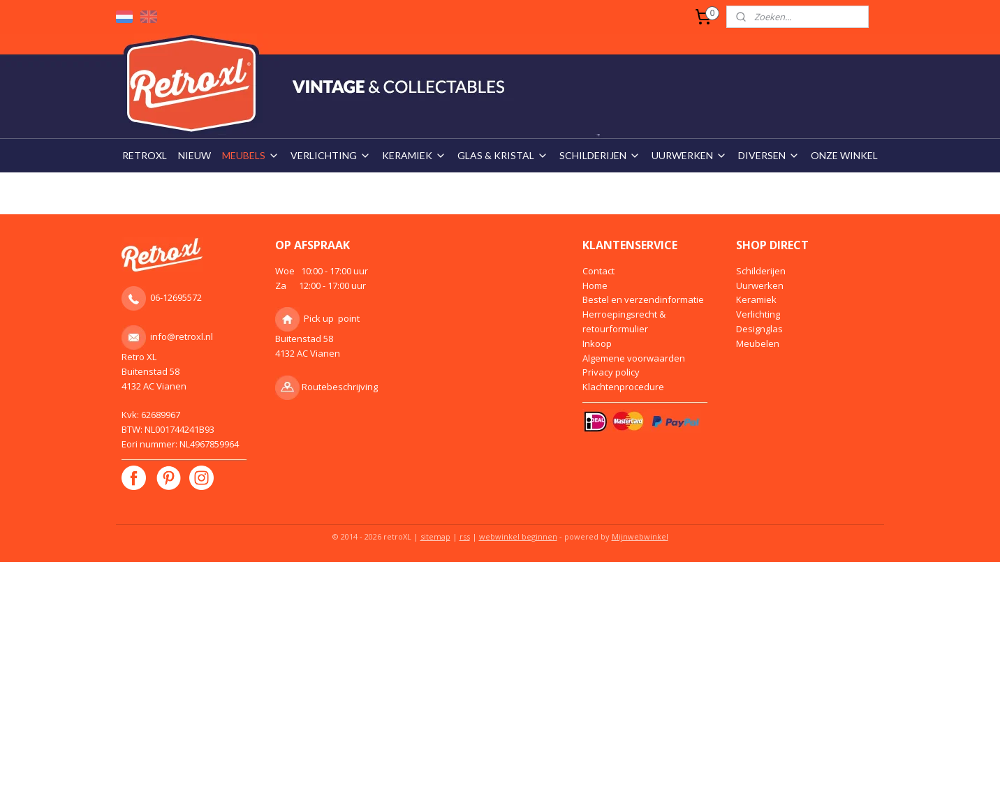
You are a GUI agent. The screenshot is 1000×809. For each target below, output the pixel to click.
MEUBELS (250, 155)
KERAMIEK (414, 155)
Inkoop (597, 343)
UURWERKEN (689, 155)
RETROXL (144, 155)
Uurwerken (760, 285)
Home (595, 285)
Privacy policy (611, 372)
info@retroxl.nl (181, 336)
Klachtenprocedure (623, 386)
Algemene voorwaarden (633, 358)
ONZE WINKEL (844, 155)
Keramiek (756, 299)
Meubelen (757, 343)
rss (464, 536)
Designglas (759, 328)
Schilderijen (761, 271)
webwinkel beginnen (518, 536)
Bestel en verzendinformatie (643, 299)
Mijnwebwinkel (640, 536)
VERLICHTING (331, 155)
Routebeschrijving (340, 386)
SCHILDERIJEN (599, 155)
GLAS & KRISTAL (502, 155)
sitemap (435, 536)
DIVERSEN (769, 155)
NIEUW (194, 155)
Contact (598, 271)
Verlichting (758, 314)
